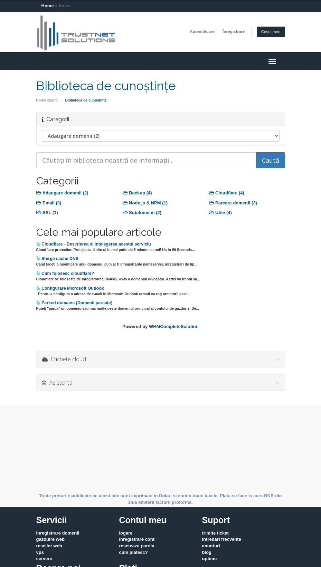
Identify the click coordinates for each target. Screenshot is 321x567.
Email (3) (49, 202)
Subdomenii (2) (142, 212)
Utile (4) (220, 212)
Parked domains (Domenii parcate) (74, 302)
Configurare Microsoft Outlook (70, 288)
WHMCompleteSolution (174, 326)
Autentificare (202, 31)
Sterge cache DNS (57, 258)
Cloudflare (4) (226, 192)
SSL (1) (47, 212)
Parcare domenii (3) (233, 202)
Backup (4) (137, 192)
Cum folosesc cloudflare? (65, 273)
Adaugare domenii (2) (62, 192)
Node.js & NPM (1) (145, 202)
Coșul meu (271, 31)
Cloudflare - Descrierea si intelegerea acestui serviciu (93, 244)
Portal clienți (47, 100)
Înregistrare (234, 31)
